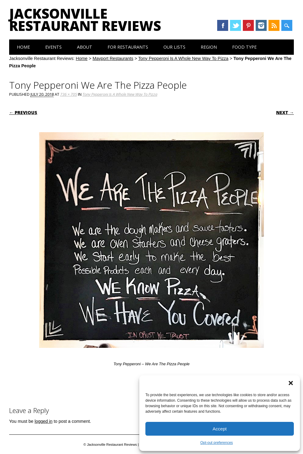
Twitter (235, 25)
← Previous (23, 112)
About (84, 47)
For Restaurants (128, 47)
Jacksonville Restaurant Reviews (85, 19)
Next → (285, 112)
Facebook (222, 25)
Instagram (261, 25)
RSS (273, 25)
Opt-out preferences (216, 443)
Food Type (244, 47)
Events (53, 47)
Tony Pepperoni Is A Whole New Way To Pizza (183, 58)
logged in (43, 421)
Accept (220, 428)
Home (23, 47)
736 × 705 (68, 94)
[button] (291, 383)
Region (209, 47)
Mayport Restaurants (113, 58)
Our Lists (174, 47)
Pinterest (248, 25)
